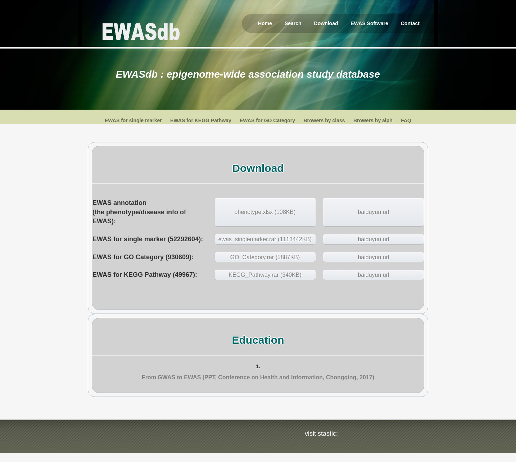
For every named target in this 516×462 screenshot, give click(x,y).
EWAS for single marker (133, 120)
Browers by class (324, 120)
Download (326, 23)
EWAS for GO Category (267, 120)
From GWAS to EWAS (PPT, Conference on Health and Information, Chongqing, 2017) (258, 377)
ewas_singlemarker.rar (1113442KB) (265, 239)
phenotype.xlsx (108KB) (265, 212)
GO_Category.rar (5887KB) (265, 257)
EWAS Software (369, 23)
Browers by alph (373, 120)
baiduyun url (373, 212)
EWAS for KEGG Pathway (200, 120)
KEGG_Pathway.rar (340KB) (264, 275)
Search (293, 23)
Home (265, 23)
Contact (410, 23)
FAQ (406, 120)
